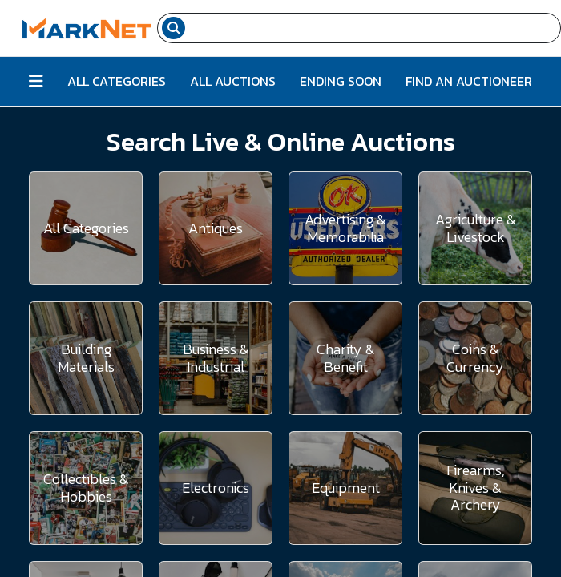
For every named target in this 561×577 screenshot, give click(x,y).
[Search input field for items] (375, 28)
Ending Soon (340, 81)
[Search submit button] (173, 28)
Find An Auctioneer (469, 81)
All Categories (116, 81)
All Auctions (233, 81)
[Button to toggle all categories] (36, 81)
